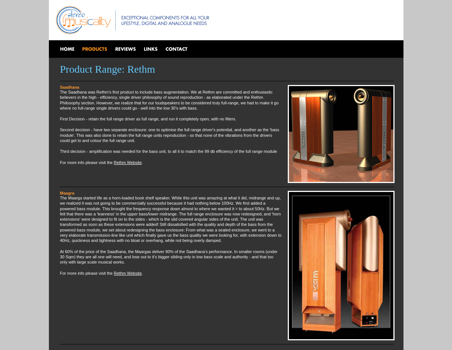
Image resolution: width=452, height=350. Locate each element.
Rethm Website (128, 162)
